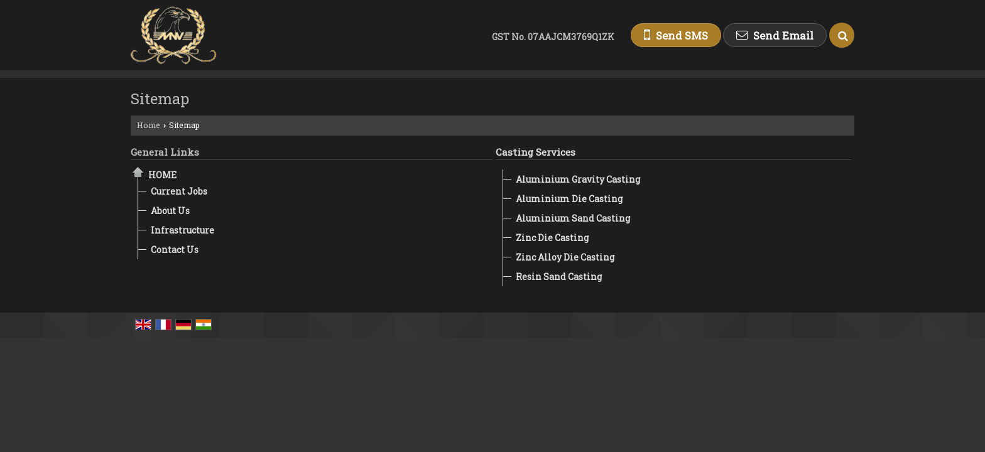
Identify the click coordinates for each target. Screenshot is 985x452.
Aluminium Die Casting (569, 199)
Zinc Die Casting (552, 238)
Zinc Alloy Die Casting (565, 257)
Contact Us (175, 250)
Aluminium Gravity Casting (578, 179)
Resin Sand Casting (559, 276)
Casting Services (535, 152)
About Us (170, 211)
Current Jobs (179, 191)
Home (148, 125)
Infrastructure (182, 230)
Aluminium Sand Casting (573, 218)
